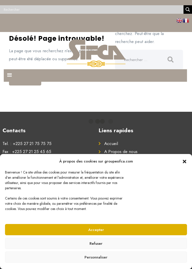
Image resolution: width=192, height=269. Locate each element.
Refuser (96, 243)
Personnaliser (96, 257)
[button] (184, 161)
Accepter (96, 229)
